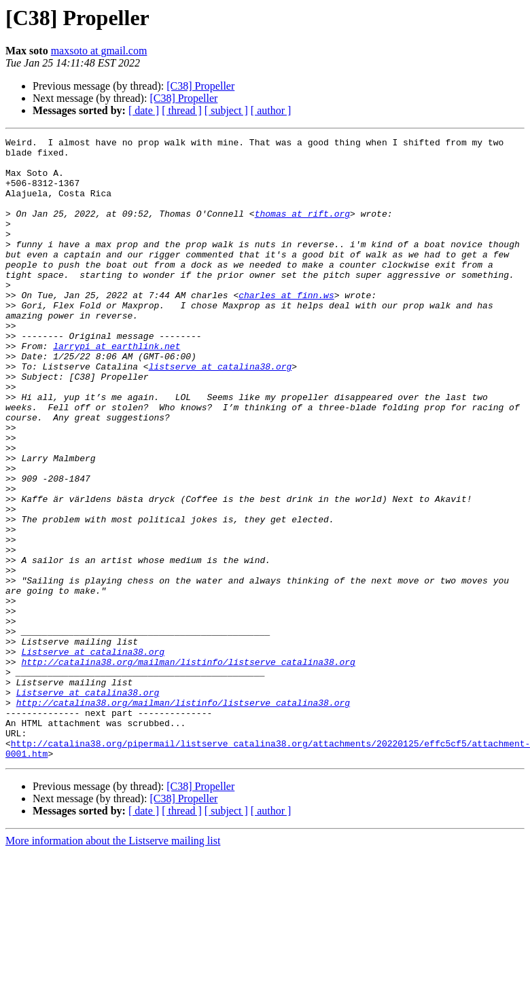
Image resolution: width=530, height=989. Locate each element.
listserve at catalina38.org (220, 413)
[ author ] (271, 110)
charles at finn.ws (286, 327)
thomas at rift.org (302, 229)
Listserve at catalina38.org (92, 755)
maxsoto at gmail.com (99, 50)
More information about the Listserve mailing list (112, 965)
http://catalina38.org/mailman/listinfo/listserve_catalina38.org (188, 767)
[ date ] (143, 110)
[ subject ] (226, 110)
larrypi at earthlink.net (116, 388)
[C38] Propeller (200, 86)
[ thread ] (182, 110)
